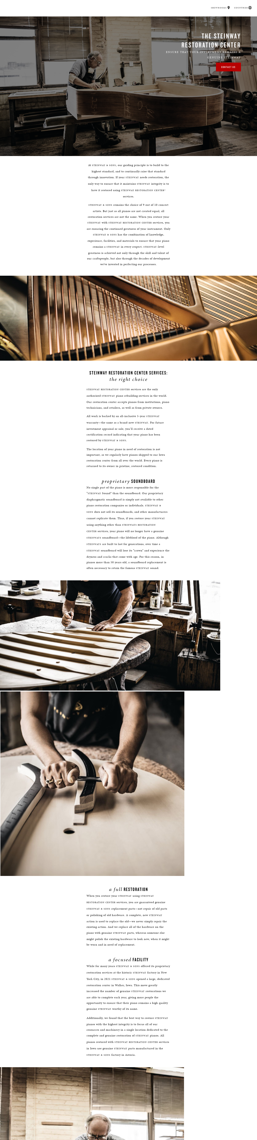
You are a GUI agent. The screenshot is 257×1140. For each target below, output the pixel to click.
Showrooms (217, 3)
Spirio (115, 20)
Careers (182, 20)
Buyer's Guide (78, 20)
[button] (227, 3)
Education (162, 20)
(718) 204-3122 (114, 954)
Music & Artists (137, 20)
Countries (239, 3)
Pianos (99, 20)
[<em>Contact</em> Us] (137, 1131)
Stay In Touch (186, 1128)
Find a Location (70, 1128)
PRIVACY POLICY (172, 1050)
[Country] (157, 1011)
